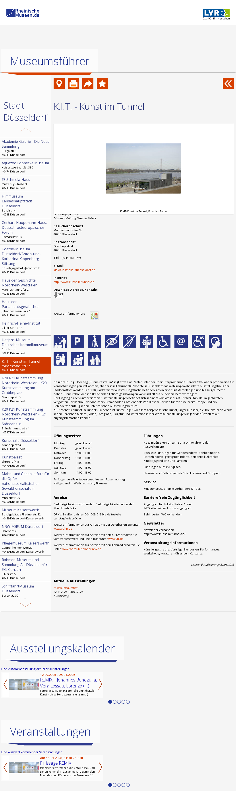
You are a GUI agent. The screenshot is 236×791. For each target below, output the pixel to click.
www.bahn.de (63, 529)
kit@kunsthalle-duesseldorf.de (74, 270)
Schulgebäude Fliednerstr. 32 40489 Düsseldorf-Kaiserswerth (26, 513)
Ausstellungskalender (62, 648)
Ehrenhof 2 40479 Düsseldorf (26, 530)
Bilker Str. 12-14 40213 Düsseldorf (26, 327)
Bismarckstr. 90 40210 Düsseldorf (26, 231)
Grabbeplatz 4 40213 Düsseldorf (26, 444)
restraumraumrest (66, 588)
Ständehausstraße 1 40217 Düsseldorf (26, 420)
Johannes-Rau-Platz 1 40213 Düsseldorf (26, 308)
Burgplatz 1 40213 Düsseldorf (26, 148)
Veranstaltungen (50, 731)
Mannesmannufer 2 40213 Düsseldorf (26, 287)
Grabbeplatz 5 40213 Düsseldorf (26, 389)
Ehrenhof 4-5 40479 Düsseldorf (26, 461)
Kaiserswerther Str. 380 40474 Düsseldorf (26, 167)
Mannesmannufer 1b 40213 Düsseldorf (26, 365)
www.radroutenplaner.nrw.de (81, 549)
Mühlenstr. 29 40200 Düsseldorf (26, 487)
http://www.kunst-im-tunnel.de (74, 282)
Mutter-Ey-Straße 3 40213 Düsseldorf (26, 183)
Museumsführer (49, 61)
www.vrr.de (116, 539)
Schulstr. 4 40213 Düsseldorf (26, 205)
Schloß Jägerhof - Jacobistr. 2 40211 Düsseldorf (26, 260)
